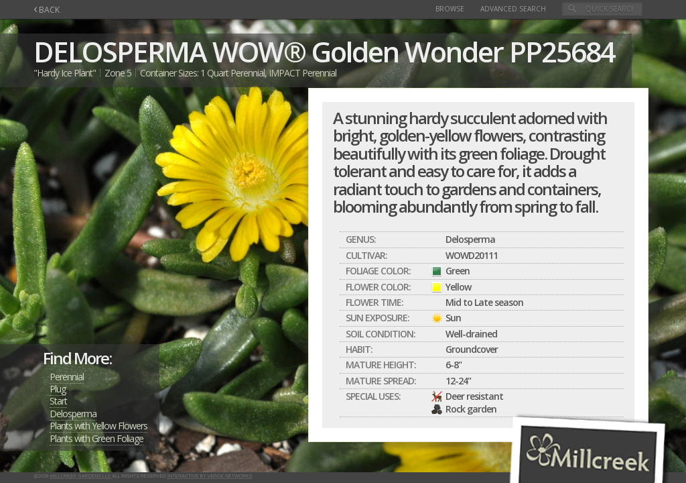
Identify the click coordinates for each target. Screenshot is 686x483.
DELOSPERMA (119, 51)
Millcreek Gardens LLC (80, 476)
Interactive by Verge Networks (209, 476)
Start (58, 400)
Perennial (67, 376)
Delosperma (73, 413)
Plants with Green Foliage (96, 438)
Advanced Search (513, 8)
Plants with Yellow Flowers (98, 425)
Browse (449, 8)
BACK (46, 9)
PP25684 (562, 51)
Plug (58, 388)
